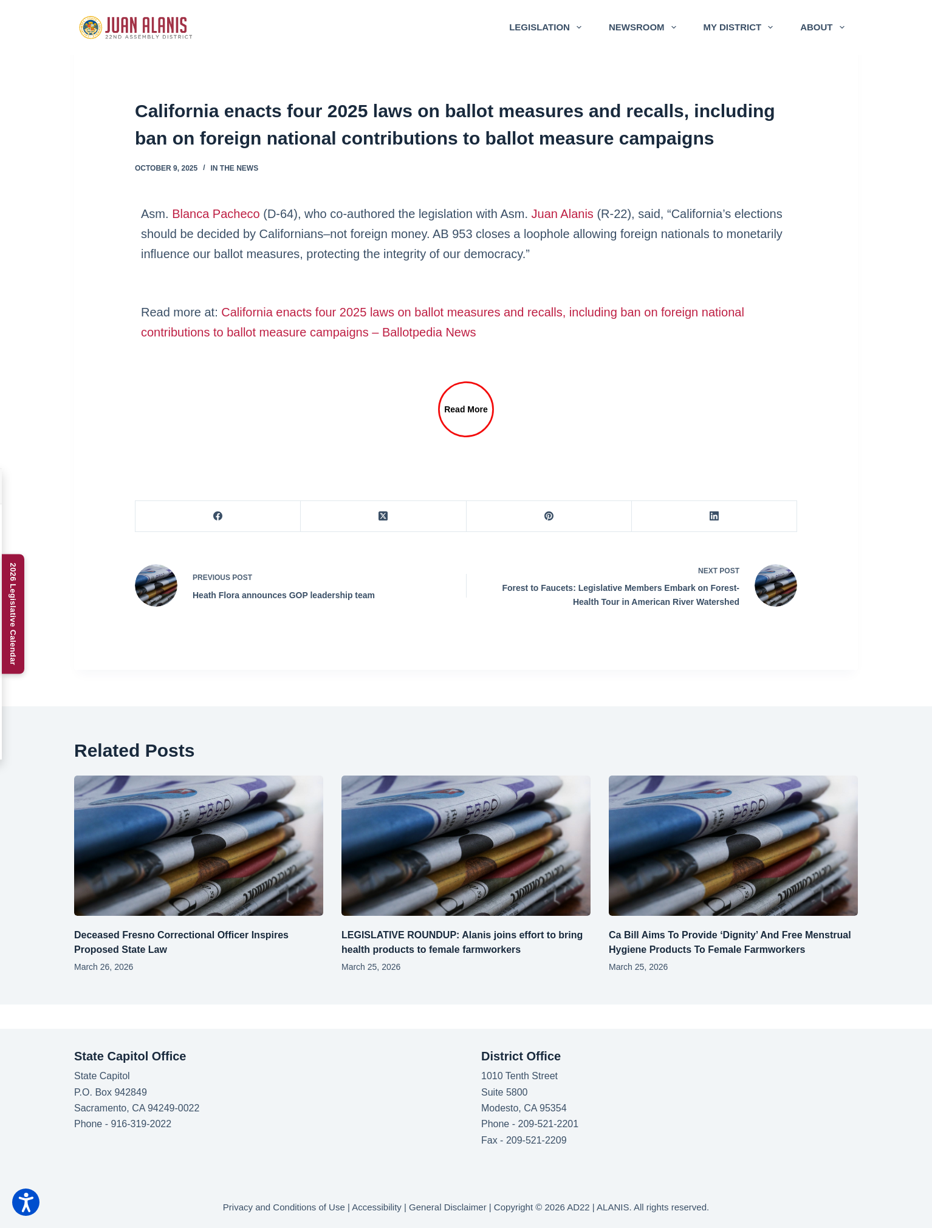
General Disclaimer (448, 1207)
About (824, 27)
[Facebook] (218, 516)
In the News (235, 168)
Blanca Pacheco (216, 213)
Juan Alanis (563, 213)
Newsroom (645, 27)
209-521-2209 (536, 1140)
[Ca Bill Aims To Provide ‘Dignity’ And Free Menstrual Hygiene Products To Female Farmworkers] (733, 846)
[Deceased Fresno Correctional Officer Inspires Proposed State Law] (198, 846)
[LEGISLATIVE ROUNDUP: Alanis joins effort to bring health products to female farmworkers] (466, 846)
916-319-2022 (141, 1124)
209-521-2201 (548, 1124)
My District (741, 27)
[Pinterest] (549, 516)
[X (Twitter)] (383, 516)
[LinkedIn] (714, 516)
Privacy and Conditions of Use (284, 1207)
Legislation (547, 27)
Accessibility (377, 1207)
